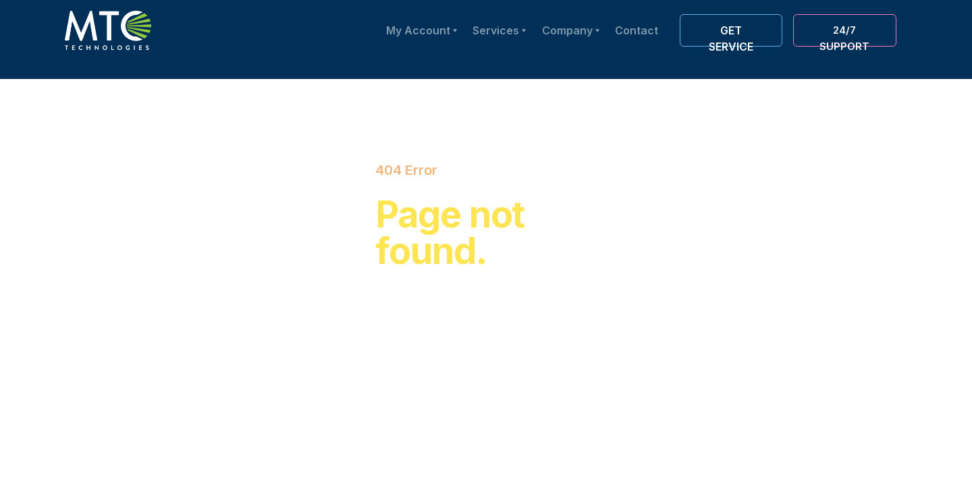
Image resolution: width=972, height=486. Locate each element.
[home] (108, 30)
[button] (570, 30)
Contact (636, 30)
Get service (731, 35)
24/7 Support (844, 35)
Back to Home (443, 353)
